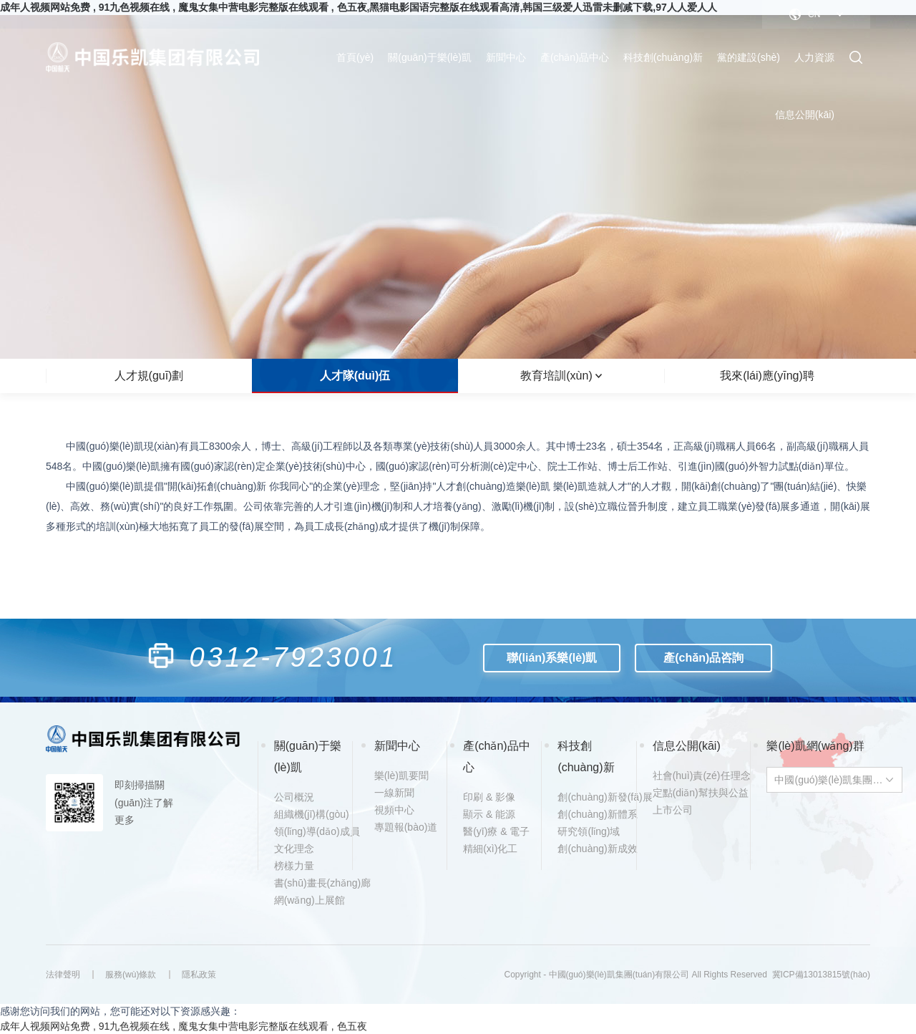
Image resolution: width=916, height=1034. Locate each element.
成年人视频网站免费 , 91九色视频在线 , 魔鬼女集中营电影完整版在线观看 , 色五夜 (183, 1026)
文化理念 (294, 848)
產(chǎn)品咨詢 (704, 658)
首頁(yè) (355, 57)
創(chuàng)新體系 (594, 814)
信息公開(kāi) (804, 114)
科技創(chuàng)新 (663, 57)
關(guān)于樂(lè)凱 (430, 57)
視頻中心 (394, 810)
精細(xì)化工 (490, 848)
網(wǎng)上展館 (309, 900)
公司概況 (294, 797)
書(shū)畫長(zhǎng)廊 (311, 883)
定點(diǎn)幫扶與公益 (690, 792)
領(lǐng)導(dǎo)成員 (311, 831)
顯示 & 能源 (489, 814)
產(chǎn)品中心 (574, 57)
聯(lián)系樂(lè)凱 (552, 658)
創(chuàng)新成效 (594, 848)
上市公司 (673, 810)
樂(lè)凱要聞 (401, 775)
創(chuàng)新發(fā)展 (594, 797)
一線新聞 (394, 792)
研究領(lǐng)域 (588, 831)
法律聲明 (63, 975)
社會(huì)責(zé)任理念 (690, 775)
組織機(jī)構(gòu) (311, 814)
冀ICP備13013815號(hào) (821, 975)
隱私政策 (199, 975)
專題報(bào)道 (406, 827)
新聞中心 (506, 57)
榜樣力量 (294, 865)
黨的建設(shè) (748, 57)
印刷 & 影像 (489, 797)
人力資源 (814, 57)
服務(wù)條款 (131, 975)
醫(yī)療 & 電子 (496, 831)
